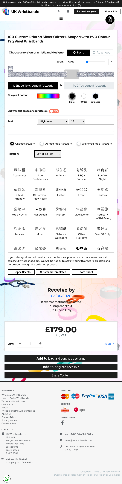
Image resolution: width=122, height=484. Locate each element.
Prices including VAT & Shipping (18, 410)
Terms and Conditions (13, 401)
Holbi (89, 474)
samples (86, 11)
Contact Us (7, 404)
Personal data (9, 417)
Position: (13, 153)
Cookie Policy (9, 423)
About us (6, 414)
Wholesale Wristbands (14, 395)
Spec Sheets (23, 272)
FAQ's (5, 407)
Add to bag (61, 358)
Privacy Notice (9, 420)
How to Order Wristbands (15, 398)
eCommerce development (68, 474)
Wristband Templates (53, 272)
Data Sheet (86, 272)
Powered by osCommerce (106, 474)
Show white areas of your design (27, 110)
